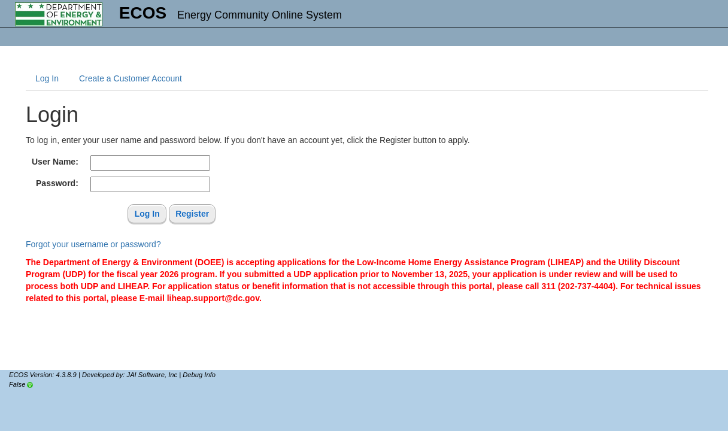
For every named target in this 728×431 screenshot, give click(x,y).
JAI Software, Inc (152, 374)
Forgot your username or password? (93, 244)
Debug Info (199, 374)
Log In (47, 78)
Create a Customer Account (130, 78)
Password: (57, 183)
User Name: (55, 161)
